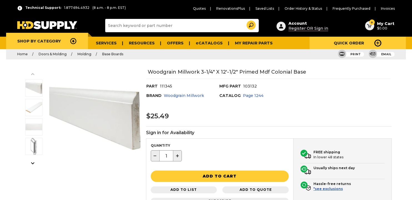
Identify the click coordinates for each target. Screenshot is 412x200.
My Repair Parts (254, 43)
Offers (175, 43)
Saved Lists (264, 8)
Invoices (388, 8)
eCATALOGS (209, 43)
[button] (250, 24)
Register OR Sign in (308, 28)
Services (106, 43)
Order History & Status (303, 8)
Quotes (199, 8)
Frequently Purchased (351, 8)
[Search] (181, 25)
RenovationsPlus (230, 8)
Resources (142, 43)
